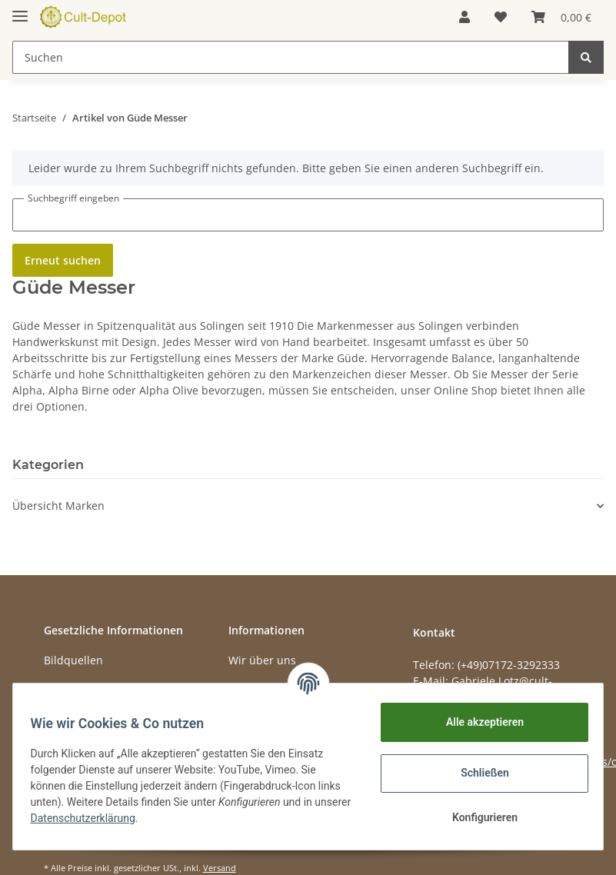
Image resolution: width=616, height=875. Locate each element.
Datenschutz (76, 687)
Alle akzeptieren (477, 722)
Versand (219, 867)
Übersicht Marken (58, 505)
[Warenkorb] (561, 17)
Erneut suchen (63, 260)
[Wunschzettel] (500, 17)
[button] (464, 17)
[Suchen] (290, 57)
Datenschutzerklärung (128, 818)
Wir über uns (262, 660)
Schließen (478, 773)
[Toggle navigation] (20, 9)
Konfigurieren (477, 817)
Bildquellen (73, 660)
